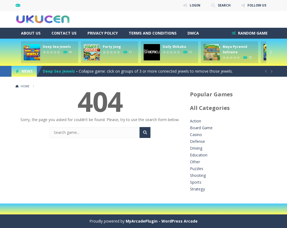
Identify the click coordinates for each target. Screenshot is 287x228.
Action (195, 121)
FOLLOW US (256, 5)
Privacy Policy (102, 33)
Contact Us (64, 33)
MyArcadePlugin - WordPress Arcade (162, 221)
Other (195, 161)
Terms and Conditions (153, 33)
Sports (195, 182)
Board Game (201, 127)
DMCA (193, 33)
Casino (196, 134)
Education (198, 155)
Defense (197, 141)
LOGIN (194, 5)
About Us (31, 33)
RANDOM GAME (252, 33)
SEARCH (223, 5)
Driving (196, 148)
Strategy (197, 189)
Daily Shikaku (174, 46)
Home (25, 86)
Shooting (198, 175)
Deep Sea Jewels (57, 46)
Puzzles (196, 168)
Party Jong (112, 46)
